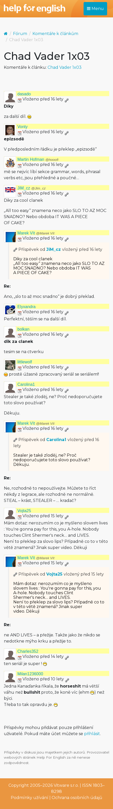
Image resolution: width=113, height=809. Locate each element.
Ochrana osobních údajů (77, 797)
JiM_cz (31, 188)
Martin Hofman (37, 159)
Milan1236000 (30, 674)
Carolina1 (26, 384)
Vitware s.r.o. (66, 785)
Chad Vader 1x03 (65, 67)
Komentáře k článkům (55, 33)
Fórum (20, 33)
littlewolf (24, 362)
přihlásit (92, 733)
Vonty (22, 127)
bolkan (23, 329)
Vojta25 (24, 511)
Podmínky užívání (29, 797)
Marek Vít (35, 233)
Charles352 (27, 651)
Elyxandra (26, 307)
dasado (24, 94)
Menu (95, 8)
